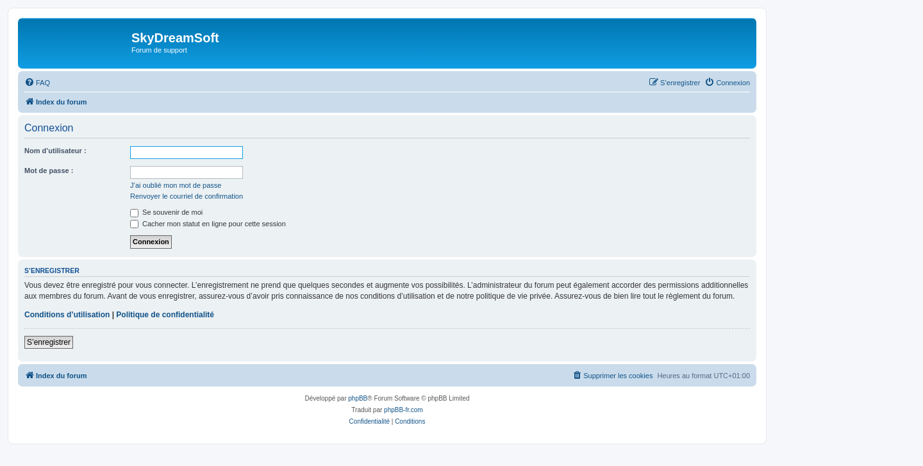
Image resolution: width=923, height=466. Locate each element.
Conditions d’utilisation (67, 314)
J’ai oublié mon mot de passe (175, 185)
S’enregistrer (49, 342)
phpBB (357, 398)
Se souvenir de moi (166, 212)
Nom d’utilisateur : (55, 150)
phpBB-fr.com (403, 409)
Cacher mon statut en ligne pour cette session (208, 224)
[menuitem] (37, 82)
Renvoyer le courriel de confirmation (186, 196)
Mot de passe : (48, 170)
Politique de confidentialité (165, 314)
